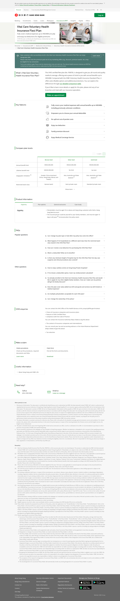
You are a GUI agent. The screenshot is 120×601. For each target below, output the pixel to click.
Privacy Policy (37, 5)
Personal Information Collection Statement (63, 5)
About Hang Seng (20, 578)
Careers (17, 588)
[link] (47, 597)
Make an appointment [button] (55, 95)
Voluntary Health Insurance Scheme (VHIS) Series (69, 46)
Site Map (17, 592)
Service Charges (41, 581)
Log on (100, 15)
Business (26, 10)
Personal (18, 10)
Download (50, 356)
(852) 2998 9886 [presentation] (27, 393)
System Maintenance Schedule (42, 589)
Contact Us (18, 585)
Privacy (60, 592)
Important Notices (63, 581)
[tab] (24, 204)
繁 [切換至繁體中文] (97, 10)
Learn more (20, 356)
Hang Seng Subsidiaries (22, 581)
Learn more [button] (96, 56)
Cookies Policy (45, 5)
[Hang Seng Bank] (31, 15)
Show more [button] (69, 189)
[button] (104, 10)
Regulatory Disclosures (65, 585)
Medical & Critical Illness (43, 46)
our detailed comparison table (70, 84)
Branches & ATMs (90, 10)
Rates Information (41, 585)
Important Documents (64, 578)
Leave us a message (59, 393)
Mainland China (79, 10)
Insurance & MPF (28, 46)
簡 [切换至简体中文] (101, 10)
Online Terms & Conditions (27, 5)
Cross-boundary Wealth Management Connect (44, 10)
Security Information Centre (45, 578)
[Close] (104, 3)
